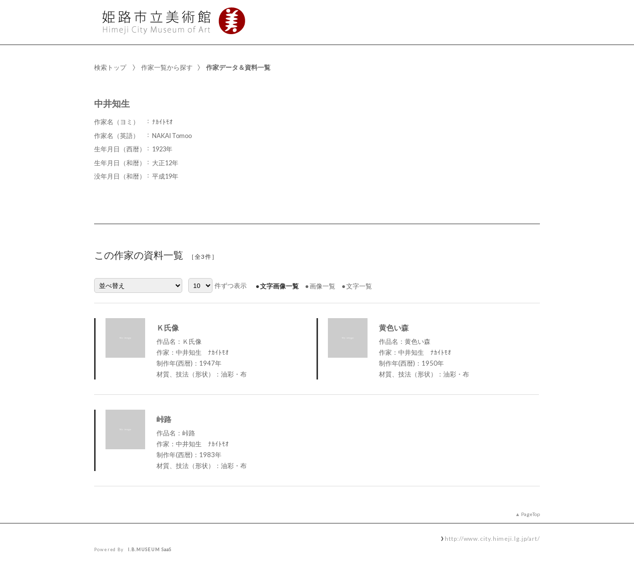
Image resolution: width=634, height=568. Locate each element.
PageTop (530, 514)
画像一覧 (322, 286)
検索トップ (110, 67)
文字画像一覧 (279, 286)
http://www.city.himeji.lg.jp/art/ (492, 538)
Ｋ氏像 (168, 327)
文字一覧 (359, 286)
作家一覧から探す (167, 67)
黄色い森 (394, 327)
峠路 (164, 419)
